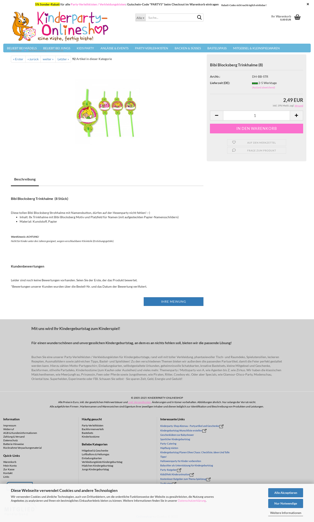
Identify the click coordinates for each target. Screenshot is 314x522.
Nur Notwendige (285, 503)
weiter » (48, 59)
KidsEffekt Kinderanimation (174, 474)
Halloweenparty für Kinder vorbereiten (180, 461)
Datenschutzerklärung (192, 500)
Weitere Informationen (285, 513)
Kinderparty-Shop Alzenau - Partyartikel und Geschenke (189, 425)
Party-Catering (168, 443)
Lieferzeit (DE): (220, 83)
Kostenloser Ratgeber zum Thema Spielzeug (183, 478)
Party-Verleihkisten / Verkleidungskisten (98, 4)
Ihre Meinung (173, 301)
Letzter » (63, 59)
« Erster (18, 59)
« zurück (33, 59)
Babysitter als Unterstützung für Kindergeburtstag (186, 465)
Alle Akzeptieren (285, 493)
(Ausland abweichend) (263, 87)
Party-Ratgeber (168, 469)
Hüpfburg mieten (169, 447)
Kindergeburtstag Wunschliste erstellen (181, 430)
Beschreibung (25, 179)
